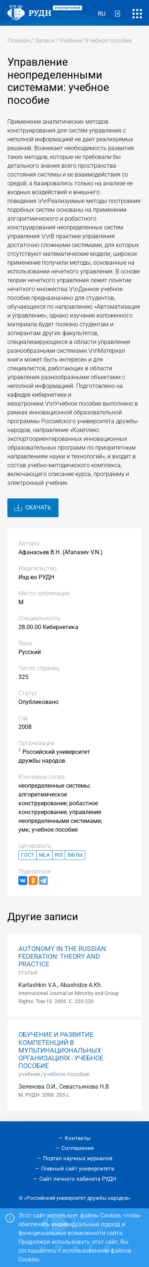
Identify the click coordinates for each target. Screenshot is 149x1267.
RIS (59, 855)
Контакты (78, 1138)
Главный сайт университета (77, 1168)
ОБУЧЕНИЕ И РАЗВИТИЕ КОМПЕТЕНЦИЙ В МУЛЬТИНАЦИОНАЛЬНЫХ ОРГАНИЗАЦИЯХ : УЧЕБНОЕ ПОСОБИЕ (60, 1050)
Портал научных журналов (78, 1158)
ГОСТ (27, 855)
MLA (44, 855)
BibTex (75, 855)
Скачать (32, 507)
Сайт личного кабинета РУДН (77, 1179)
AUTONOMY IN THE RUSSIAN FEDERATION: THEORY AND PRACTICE (62, 956)
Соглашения (77, 1148)
